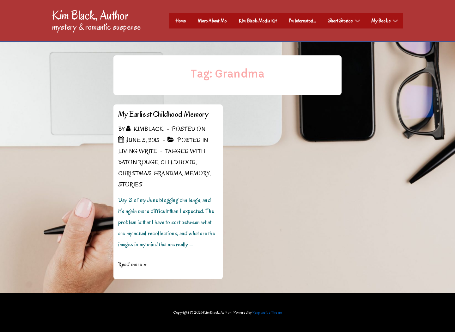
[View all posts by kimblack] (145, 129)
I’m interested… (302, 21)
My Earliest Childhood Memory (163, 114)
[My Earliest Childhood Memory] (142, 140)
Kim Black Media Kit (258, 21)
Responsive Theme (267, 312)
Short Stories (345, 20)
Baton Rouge (138, 162)
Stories (130, 184)
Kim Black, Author (90, 15)
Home (180, 21)
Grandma (168, 173)
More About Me (212, 21)
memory (197, 173)
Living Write (137, 151)
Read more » (132, 264)
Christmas (134, 173)
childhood (178, 162)
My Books (385, 20)
